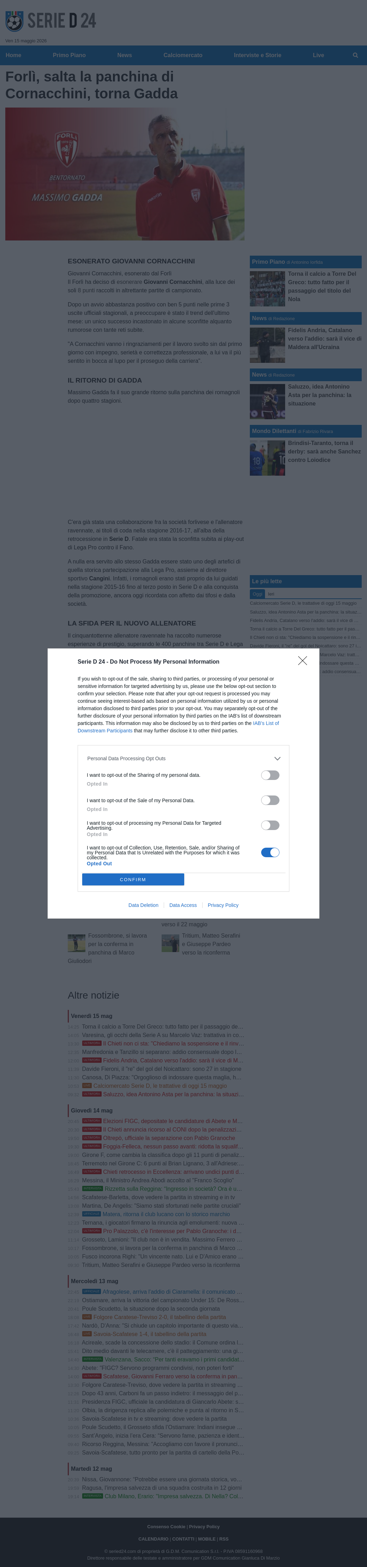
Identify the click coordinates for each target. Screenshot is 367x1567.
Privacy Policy (223, 905)
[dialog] (183, 783)
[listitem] (184, 758)
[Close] (305, 663)
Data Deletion (143, 905)
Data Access (183, 905)
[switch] (270, 775)
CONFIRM (133, 879)
